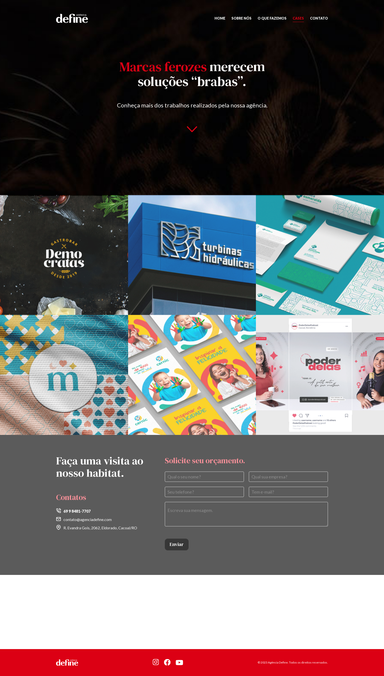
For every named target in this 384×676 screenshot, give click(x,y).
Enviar (177, 538)
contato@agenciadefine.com (87, 513)
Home (220, 18)
